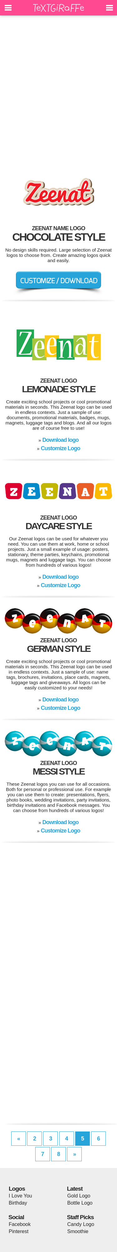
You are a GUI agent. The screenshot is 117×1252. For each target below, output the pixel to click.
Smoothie (78, 1231)
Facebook (20, 1224)
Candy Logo (80, 1224)
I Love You (20, 1195)
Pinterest (18, 1231)
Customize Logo (60, 448)
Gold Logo (78, 1195)
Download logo (60, 440)
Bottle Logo (80, 1203)
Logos (17, 1188)
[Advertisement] (58, 92)
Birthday (18, 1203)
